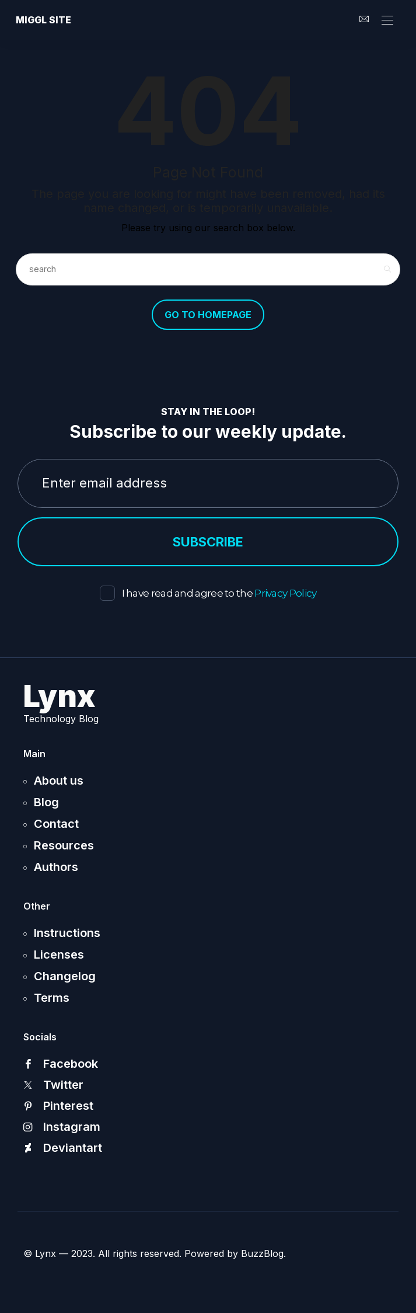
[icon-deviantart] (208, 1147)
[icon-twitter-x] (208, 1084)
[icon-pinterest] (208, 1105)
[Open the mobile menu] (387, 21)
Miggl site (43, 20)
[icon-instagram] (208, 1126)
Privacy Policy (285, 593)
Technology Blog (61, 719)
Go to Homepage (208, 315)
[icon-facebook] (208, 1063)
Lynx (59, 696)
